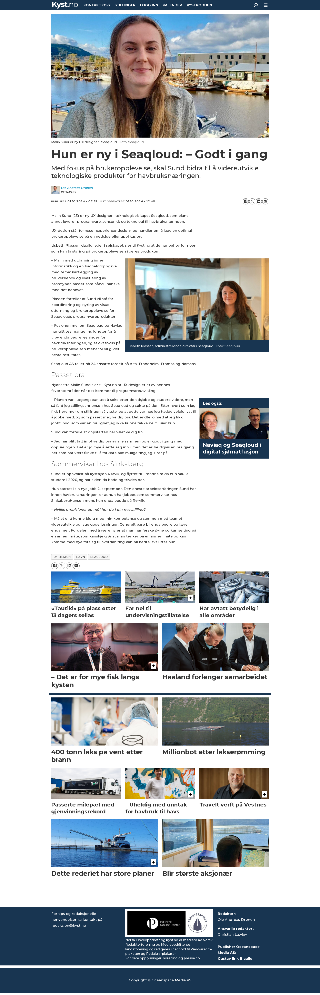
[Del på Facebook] (246, 201)
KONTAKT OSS (96, 5)
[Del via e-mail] (265, 201)
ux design (62, 556)
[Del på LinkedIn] (259, 201)
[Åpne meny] (266, 5)
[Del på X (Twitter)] (252, 201)
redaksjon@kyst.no (68, 925)
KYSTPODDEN (199, 5)
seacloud (99, 556)
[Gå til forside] (65, 5)
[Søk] (256, 5)
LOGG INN (149, 5)
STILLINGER (125, 5)
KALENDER (172, 5)
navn (80, 556)
